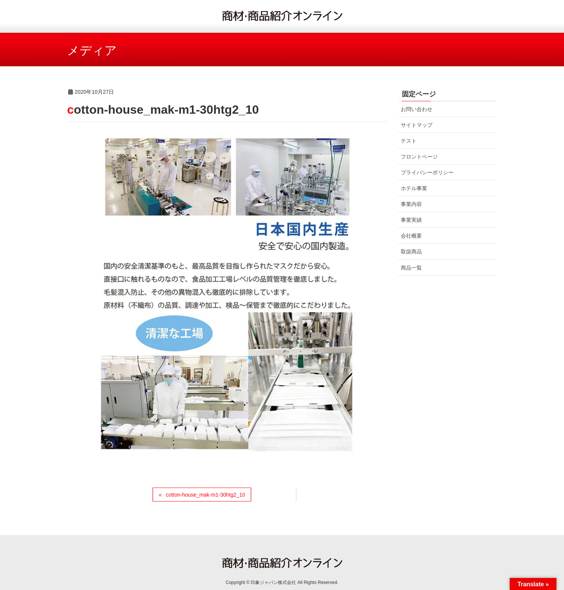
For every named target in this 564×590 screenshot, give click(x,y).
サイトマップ (416, 125)
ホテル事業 (414, 188)
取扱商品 (411, 252)
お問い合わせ (416, 109)
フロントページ (419, 157)
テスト (409, 141)
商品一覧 (411, 268)
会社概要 (411, 236)
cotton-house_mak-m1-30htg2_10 (205, 495)
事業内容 (411, 204)
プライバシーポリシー (427, 172)
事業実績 (411, 220)
